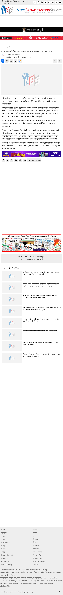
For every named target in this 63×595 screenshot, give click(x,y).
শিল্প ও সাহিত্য (37, 552)
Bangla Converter (7, 555)
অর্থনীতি (35, 530)
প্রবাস (3, 552)
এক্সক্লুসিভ (4, 546)
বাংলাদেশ (4, 533)
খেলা (34, 536)
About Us (4, 558)
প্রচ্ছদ (2, 47)
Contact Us (5, 561)
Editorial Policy (6, 565)
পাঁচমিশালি (36, 549)
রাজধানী (8, 47)
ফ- (60, 61)
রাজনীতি (3, 536)
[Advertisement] (31, 383)
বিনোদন (35, 539)
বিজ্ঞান (3, 549)
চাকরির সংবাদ (5, 542)
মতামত (35, 533)
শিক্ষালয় (35, 542)
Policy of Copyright (40, 561)
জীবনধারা (36, 546)
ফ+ (54, 61)
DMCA (35, 565)
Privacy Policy (38, 555)
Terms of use (37, 558)
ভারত (3, 539)
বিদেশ (3, 530)
